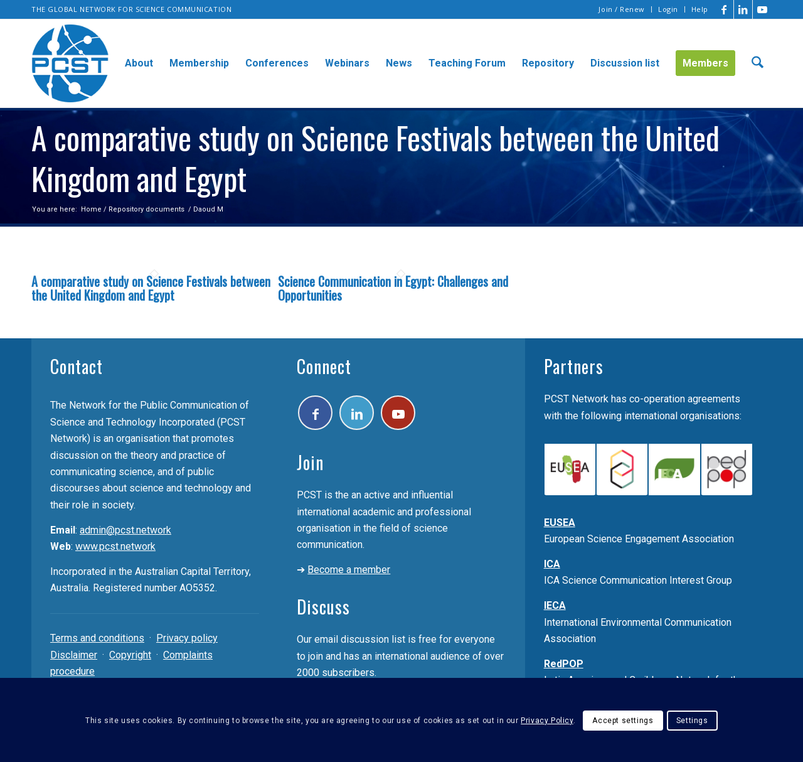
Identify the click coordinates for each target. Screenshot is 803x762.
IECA (555, 605)
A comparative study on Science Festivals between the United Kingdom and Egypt (150, 288)
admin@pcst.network (125, 530)
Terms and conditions (97, 638)
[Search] (757, 63)
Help (699, 9)
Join (310, 462)
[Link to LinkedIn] (743, 9)
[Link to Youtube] (762, 9)
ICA (552, 564)
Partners (574, 366)
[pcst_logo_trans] (70, 63)
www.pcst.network (115, 546)
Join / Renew (621, 9)
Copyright (130, 655)
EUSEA (559, 523)
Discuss (323, 607)
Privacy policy (187, 638)
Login (668, 9)
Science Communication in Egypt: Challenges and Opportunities (393, 288)
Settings (692, 720)
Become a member (348, 570)
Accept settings (622, 720)
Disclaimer (73, 655)
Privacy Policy (547, 720)
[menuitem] (622, 9)
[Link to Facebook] (724, 9)
